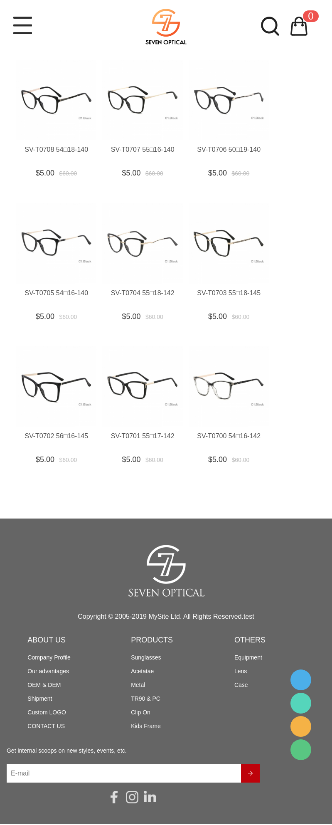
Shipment (39, 699)
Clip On (140, 713)
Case (241, 685)
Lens (240, 672)
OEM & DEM (44, 685)
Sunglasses (146, 658)
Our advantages (48, 672)
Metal (138, 685)
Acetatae (142, 672)
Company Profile (49, 658)
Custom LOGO (46, 713)
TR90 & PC (145, 699)
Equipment (248, 658)
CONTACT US (46, 727)
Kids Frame (146, 727)
